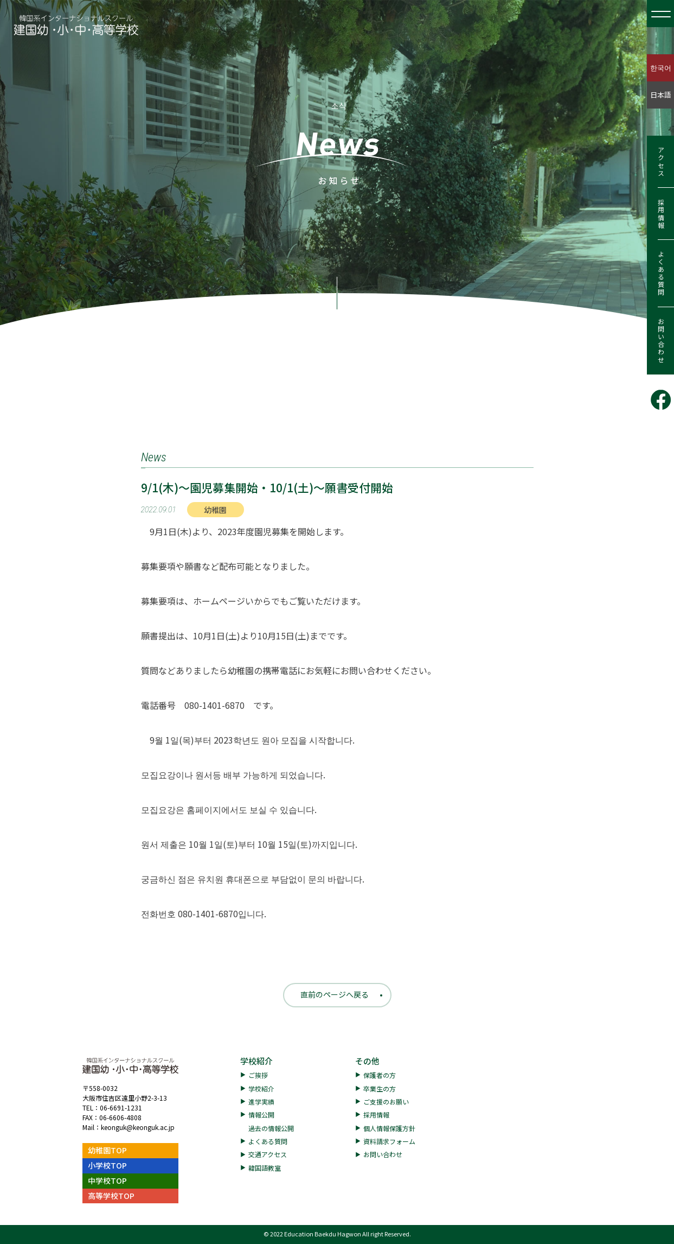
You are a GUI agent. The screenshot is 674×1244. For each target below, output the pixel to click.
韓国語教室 (264, 1167)
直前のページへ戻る (334, 994)
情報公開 (261, 1114)
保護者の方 (379, 1075)
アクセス (660, 162)
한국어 (660, 67)
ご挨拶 (258, 1075)
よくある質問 (660, 273)
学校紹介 (256, 1061)
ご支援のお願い (386, 1101)
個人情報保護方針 (389, 1128)
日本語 (660, 95)
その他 (367, 1061)
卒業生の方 (379, 1088)
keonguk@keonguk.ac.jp (138, 1127)
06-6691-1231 (121, 1107)
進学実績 (261, 1101)
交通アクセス (267, 1154)
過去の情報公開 (271, 1128)
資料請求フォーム (389, 1141)
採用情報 (660, 214)
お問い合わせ (660, 341)
